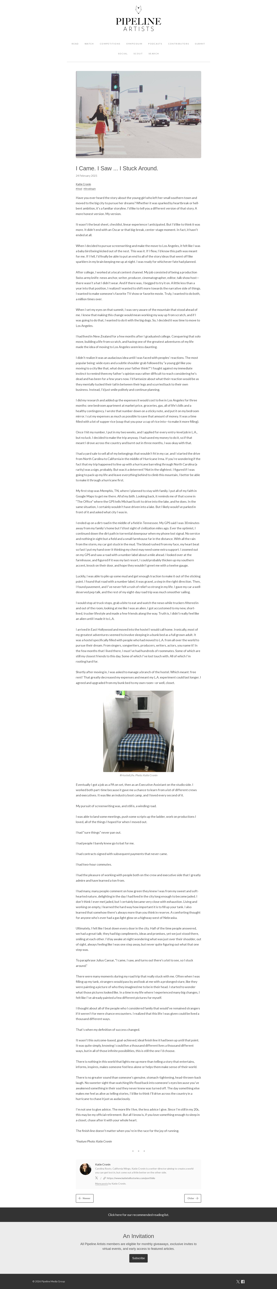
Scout (138, 53)
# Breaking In (90, 188)
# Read (79, 188)
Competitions (110, 43)
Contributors (178, 43)
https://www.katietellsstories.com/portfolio (131, 1178)
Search (154, 53)
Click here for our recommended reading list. (138, 1215)
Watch (89, 43)
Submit (200, 43)
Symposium (134, 43)
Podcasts (155, 43)
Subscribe (138, 1258)
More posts (101, 1183)
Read (75, 43)
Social (123, 53)
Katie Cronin (83, 184)
